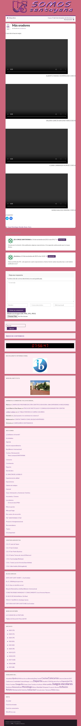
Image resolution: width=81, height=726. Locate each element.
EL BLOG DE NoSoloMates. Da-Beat (17, 596)
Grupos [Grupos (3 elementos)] (26, 684)
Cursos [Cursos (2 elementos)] (31, 681)
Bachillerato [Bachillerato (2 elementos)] (25, 678)
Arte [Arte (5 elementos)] (19, 678)
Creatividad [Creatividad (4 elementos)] (16, 681)
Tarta (29, 227)
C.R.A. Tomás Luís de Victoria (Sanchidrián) (19, 562)
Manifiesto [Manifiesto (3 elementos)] (9, 687)
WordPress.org (10, 712)
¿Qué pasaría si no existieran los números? (26, 415)
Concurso (9, 459)
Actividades (9, 438)
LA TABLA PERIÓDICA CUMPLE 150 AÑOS (31, 412)
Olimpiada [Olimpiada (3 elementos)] (45, 687)
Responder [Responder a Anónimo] (52, 256)
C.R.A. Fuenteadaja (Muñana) (14, 559)
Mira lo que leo (10, 507)
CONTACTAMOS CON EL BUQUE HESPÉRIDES (29, 419)
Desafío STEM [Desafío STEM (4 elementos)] (46, 681)
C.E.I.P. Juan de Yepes (12, 544)
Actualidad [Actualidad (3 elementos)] (9, 678)
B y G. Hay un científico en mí (14, 585)
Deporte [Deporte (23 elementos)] (37, 680)
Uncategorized (10, 532)
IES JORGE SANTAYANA (22, 239)
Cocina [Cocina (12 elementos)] (45, 678)
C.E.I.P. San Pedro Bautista (14, 551)
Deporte (8, 467)
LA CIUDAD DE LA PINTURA (15, 615)
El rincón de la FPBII (14, 502)
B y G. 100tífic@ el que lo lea (14, 581)
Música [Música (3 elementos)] (34, 687)
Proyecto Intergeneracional (14, 521)
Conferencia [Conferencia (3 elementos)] (9, 681)
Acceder (8, 701)
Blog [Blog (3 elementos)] (35, 678)
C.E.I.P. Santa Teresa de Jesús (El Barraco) (18, 555)
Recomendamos (11, 525)
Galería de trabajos (11, 485)
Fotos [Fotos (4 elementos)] (8, 684)
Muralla (21, 227)
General (8, 489)
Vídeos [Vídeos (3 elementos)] (57, 690)
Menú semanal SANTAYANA (16, 455)
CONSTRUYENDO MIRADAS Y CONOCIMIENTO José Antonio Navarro (28, 592)
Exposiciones (10, 482)
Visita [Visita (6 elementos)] (53, 690)
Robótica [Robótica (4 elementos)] (24, 690)
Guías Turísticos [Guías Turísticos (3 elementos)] (32, 684)
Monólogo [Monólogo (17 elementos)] (27, 686)
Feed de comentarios (12, 708)
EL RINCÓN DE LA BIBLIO (14, 474)
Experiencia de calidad (12, 478)
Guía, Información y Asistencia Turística (18, 493)
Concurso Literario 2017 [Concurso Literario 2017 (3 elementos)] (65, 678)
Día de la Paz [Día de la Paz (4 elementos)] (55, 681)
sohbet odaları (11, 412)
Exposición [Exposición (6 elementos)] (65, 681)
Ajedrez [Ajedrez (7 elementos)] (15, 678)
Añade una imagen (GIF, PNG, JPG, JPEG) (21, 313)
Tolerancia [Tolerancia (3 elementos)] (48, 690)
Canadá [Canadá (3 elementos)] (39, 678)
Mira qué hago (10, 510)
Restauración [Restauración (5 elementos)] (17, 690)
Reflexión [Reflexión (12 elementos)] (63, 687)
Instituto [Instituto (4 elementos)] (40, 684)
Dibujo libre (12, 18)
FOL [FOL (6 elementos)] (71, 681)
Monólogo (15, 227)
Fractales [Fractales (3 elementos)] (12, 684)
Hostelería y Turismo (12, 496)
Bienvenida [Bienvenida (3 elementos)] (31, 678)
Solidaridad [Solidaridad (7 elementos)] (31, 690)
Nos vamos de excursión (13, 514)
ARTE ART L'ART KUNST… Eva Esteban (18, 578)
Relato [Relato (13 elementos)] (9, 689)
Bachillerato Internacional (14, 449)
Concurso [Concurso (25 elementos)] (53, 678)
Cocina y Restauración (13, 453)
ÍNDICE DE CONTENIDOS (15, 336)
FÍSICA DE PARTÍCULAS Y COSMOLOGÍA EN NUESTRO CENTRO (44, 408)
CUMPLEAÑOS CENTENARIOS (23, 423)
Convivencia (9, 463)
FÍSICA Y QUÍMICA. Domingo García (17, 600)
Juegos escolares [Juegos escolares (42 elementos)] (62, 683)
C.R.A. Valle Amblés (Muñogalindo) (16, 566)
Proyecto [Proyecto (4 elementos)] (51, 687)
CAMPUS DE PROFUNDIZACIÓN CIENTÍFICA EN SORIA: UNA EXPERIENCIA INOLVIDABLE (40, 404)
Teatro (8, 529)
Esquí (9, 227)
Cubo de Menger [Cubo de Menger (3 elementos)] (24, 681)
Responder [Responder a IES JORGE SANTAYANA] (62, 239)
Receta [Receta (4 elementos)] (57, 687)
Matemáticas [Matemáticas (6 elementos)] (17, 687)
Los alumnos (22, 28)
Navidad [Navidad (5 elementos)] (39, 687)
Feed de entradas (11, 704)
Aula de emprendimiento (13, 445)
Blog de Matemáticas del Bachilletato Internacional (21, 589)
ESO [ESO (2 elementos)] (60, 681)
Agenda (8, 442)
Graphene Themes (20, 723)
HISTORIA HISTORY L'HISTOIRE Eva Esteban (20, 603)
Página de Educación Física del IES (16, 619)
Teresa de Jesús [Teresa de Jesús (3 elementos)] (40, 690)
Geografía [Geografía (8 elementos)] (19, 684)
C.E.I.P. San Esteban (12, 548)
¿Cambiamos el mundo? (13, 434)
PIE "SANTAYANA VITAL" (14, 518)
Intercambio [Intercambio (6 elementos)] (47, 684)
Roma (25, 227)
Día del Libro (9, 470)
